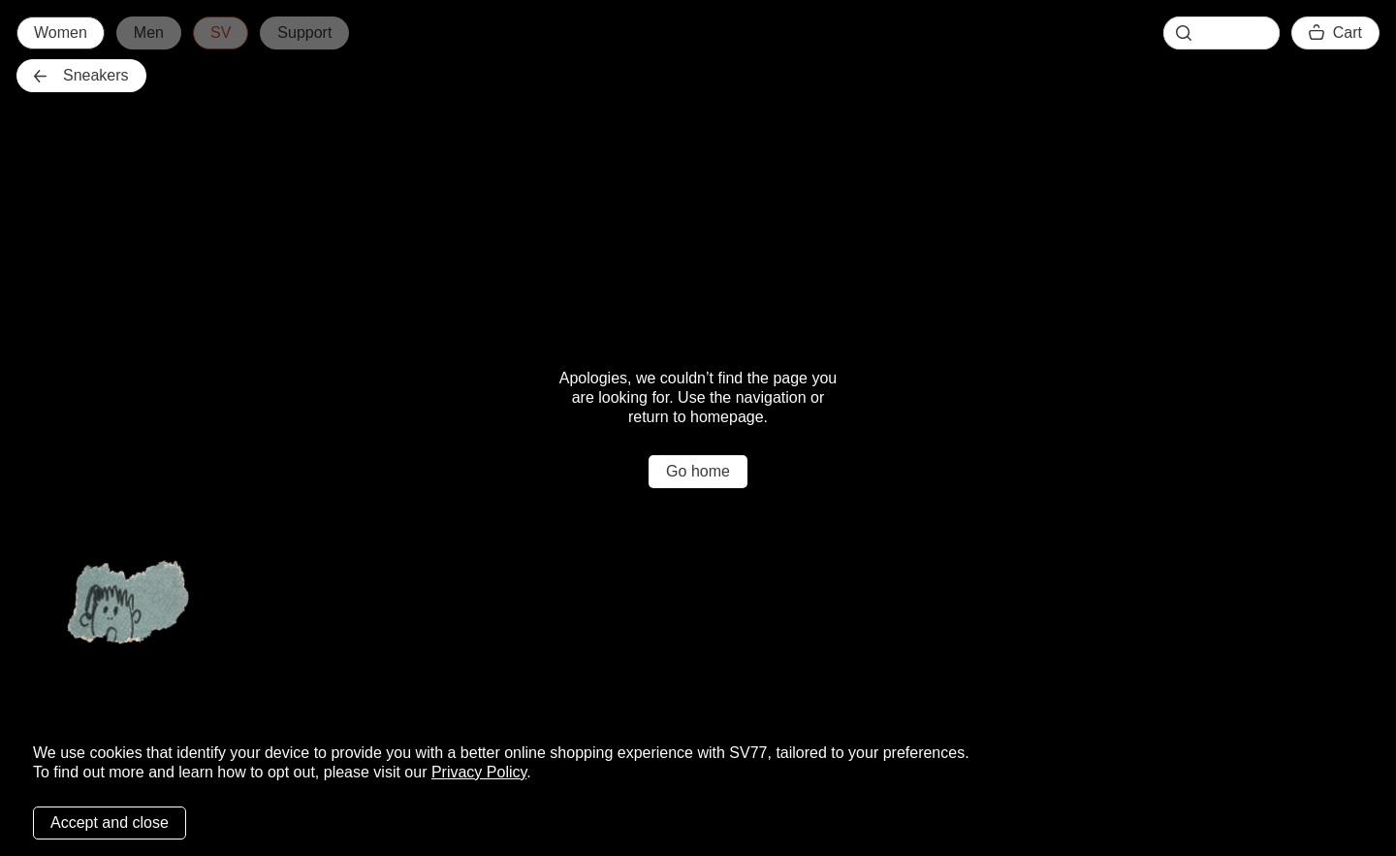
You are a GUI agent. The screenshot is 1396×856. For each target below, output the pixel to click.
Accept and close (109, 822)
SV (220, 32)
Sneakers (81, 75)
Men (149, 32)
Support (304, 32)
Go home (698, 471)
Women (60, 32)
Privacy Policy (478, 772)
